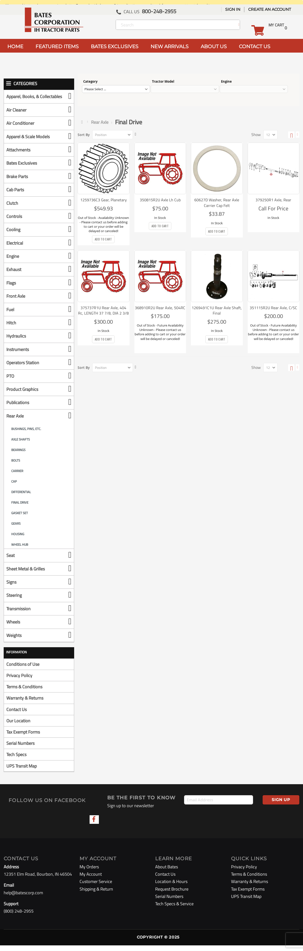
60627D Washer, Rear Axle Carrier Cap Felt (216, 202)
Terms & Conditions (24, 692)
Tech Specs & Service (174, 909)
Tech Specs (16, 760)
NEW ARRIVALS (169, 46)
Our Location (18, 726)
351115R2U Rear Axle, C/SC (273, 308)
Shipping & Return (96, 894)
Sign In (232, 9)
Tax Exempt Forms (23, 737)
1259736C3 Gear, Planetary (103, 200)
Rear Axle (99, 122)
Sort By (84, 134)
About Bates (166, 872)
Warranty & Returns (24, 704)
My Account (91, 880)
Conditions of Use (22, 670)
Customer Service (96, 887)
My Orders (89, 872)
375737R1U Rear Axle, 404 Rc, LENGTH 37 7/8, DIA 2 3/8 (103, 310)
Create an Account (269, 9)
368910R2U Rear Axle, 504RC (160, 308)
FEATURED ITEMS (57, 46)
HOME (15, 46)
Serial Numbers (20, 749)
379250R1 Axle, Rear (273, 200)
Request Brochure (171, 894)
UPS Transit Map (21, 771)
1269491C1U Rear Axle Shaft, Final (217, 310)
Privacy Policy (19, 681)
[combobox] (178, 25)
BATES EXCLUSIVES (114, 46)
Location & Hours (171, 887)
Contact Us (16, 715)
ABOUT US (214, 46)
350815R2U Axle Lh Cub (160, 200)
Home (83, 122)
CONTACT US (254, 46)
